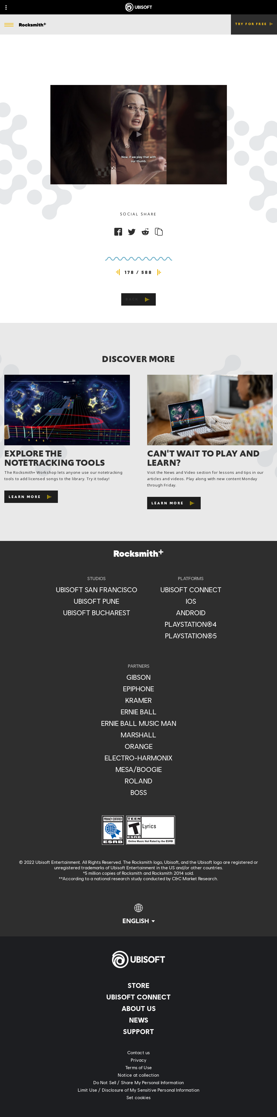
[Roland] (138, 781)
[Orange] (138, 746)
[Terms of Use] (138, 1067)
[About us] (138, 1008)
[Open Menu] (9, 25)
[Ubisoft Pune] (96, 601)
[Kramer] (138, 700)
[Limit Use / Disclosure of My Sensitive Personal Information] (138, 1089)
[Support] (138, 1031)
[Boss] (138, 792)
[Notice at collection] (138, 1075)
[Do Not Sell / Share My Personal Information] (138, 1082)
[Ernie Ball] (138, 712)
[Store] (138, 985)
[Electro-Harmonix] (138, 758)
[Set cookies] (138, 1097)
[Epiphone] (138, 689)
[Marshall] (138, 735)
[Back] (138, 299)
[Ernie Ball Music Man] (138, 723)
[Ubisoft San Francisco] (96, 589)
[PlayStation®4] (190, 624)
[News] (138, 1020)
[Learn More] (31, 497)
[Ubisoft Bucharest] (96, 613)
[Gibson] (138, 677)
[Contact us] (138, 1052)
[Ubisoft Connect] (138, 997)
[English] (138, 914)
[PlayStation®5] (190, 636)
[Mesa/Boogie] (138, 769)
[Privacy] (138, 1060)
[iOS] (190, 601)
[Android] (190, 613)
